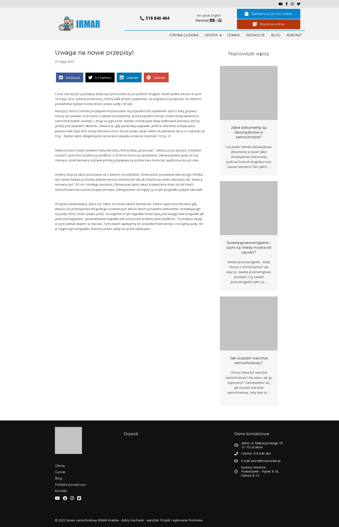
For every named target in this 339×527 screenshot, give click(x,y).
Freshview (195, 520)
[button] (221, 35)
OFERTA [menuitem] (211, 35)
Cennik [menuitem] (233, 35)
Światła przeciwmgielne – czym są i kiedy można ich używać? (249, 248)
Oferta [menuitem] (60, 466)
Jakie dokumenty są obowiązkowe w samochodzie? (248, 132)
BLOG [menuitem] (275, 35)
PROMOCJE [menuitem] (255, 35)
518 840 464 (157, 18)
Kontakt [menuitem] (61, 491)
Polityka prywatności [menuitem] (70, 485)
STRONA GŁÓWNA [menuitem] (183, 35)
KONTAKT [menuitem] (294, 35)
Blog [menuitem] (58, 478)
